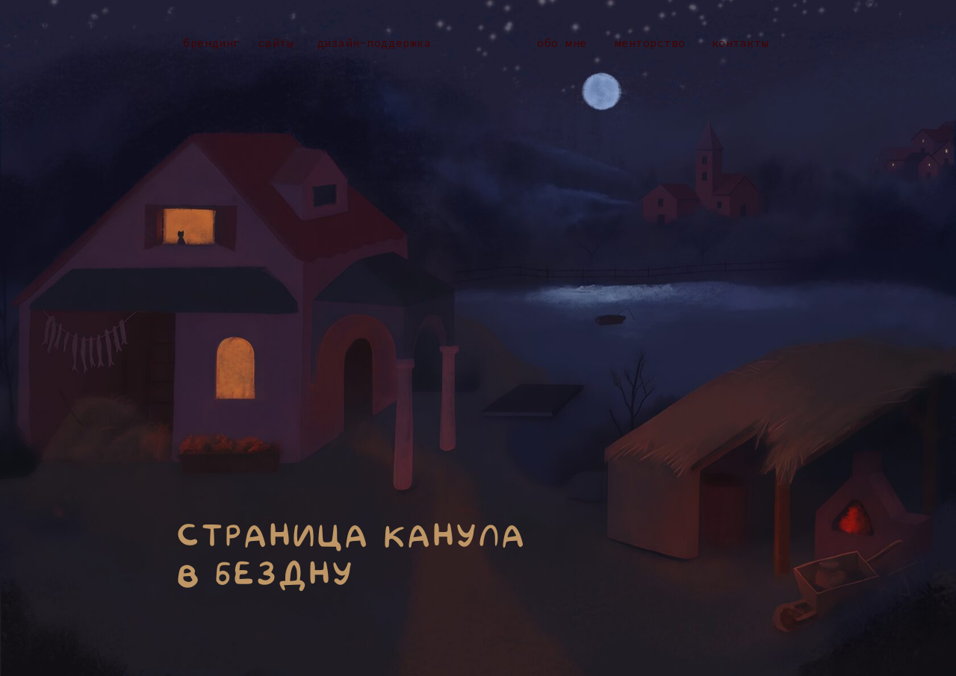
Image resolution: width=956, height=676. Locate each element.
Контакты (740, 43)
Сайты (276, 43)
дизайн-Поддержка (374, 43)
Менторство (650, 43)
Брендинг (211, 43)
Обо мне (562, 43)
